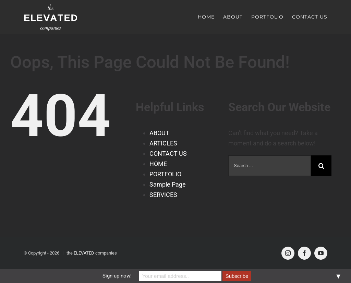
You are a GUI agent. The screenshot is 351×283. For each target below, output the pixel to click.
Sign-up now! (117, 276)
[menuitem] (210, 16)
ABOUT (159, 132)
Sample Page (167, 184)
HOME (158, 163)
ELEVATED (84, 252)
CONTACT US (168, 153)
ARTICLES (163, 142)
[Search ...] (269, 165)
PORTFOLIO (165, 173)
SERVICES (163, 194)
